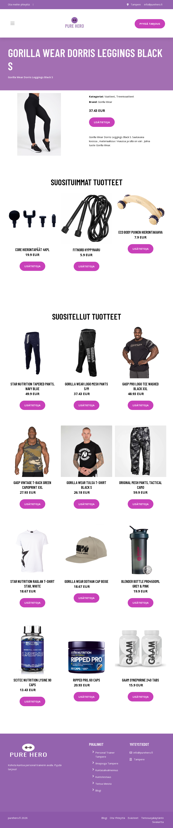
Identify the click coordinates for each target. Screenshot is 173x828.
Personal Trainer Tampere (105, 754)
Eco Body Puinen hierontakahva (140, 232)
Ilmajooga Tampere (106, 763)
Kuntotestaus (103, 777)
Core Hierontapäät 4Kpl (32, 249)
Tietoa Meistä (103, 783)
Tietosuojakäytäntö (152, 818)
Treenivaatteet (125, 96)
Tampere (136, 4)
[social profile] (33, 4)
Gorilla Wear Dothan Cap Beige (86, 581)
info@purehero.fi (153, 4)
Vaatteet (110, 96)
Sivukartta (158, 822)
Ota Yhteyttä (117, 818)
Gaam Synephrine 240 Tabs (140, 680)
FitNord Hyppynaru (86, 250)
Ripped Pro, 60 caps (86, 680)
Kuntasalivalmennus (106, 770)
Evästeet (133, 818)
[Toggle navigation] (12, 23)
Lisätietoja (102, 122)
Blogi (98, 790)
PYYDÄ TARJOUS (150, 23)
